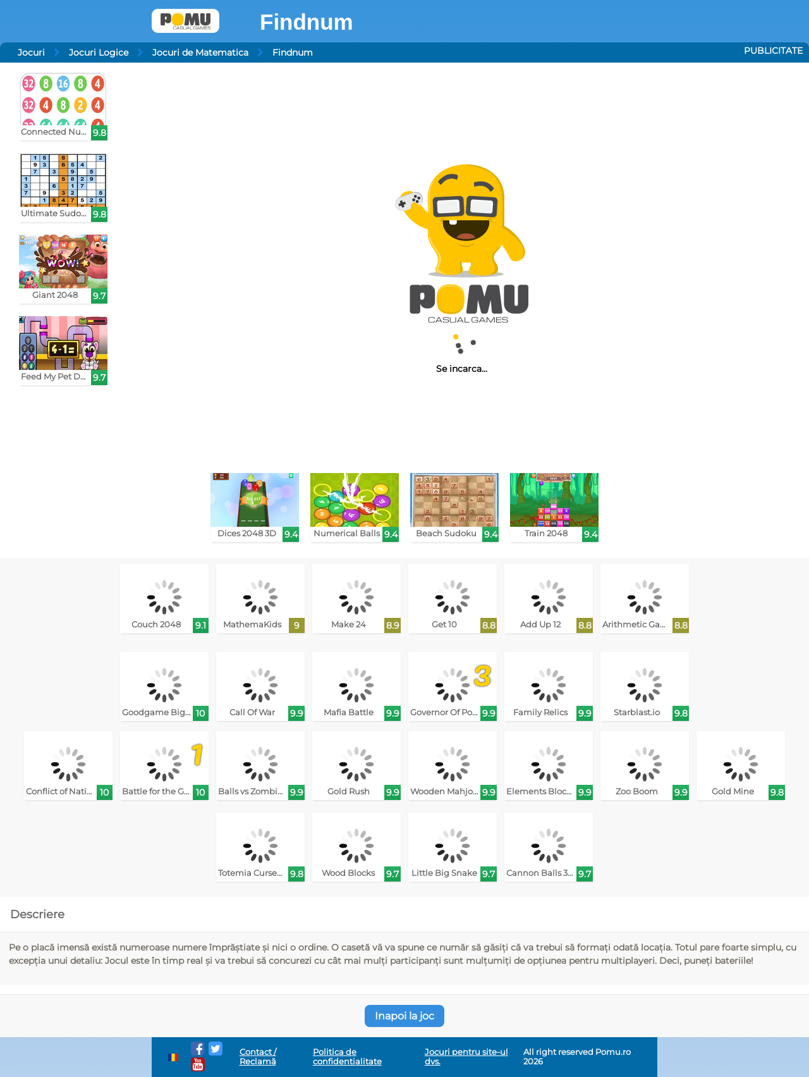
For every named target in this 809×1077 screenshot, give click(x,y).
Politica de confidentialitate (347, 1056)
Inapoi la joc (404, 1016)
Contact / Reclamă (258, 1056)
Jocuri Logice (98, 52)
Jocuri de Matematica (200, 52)
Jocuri (31, 52)
